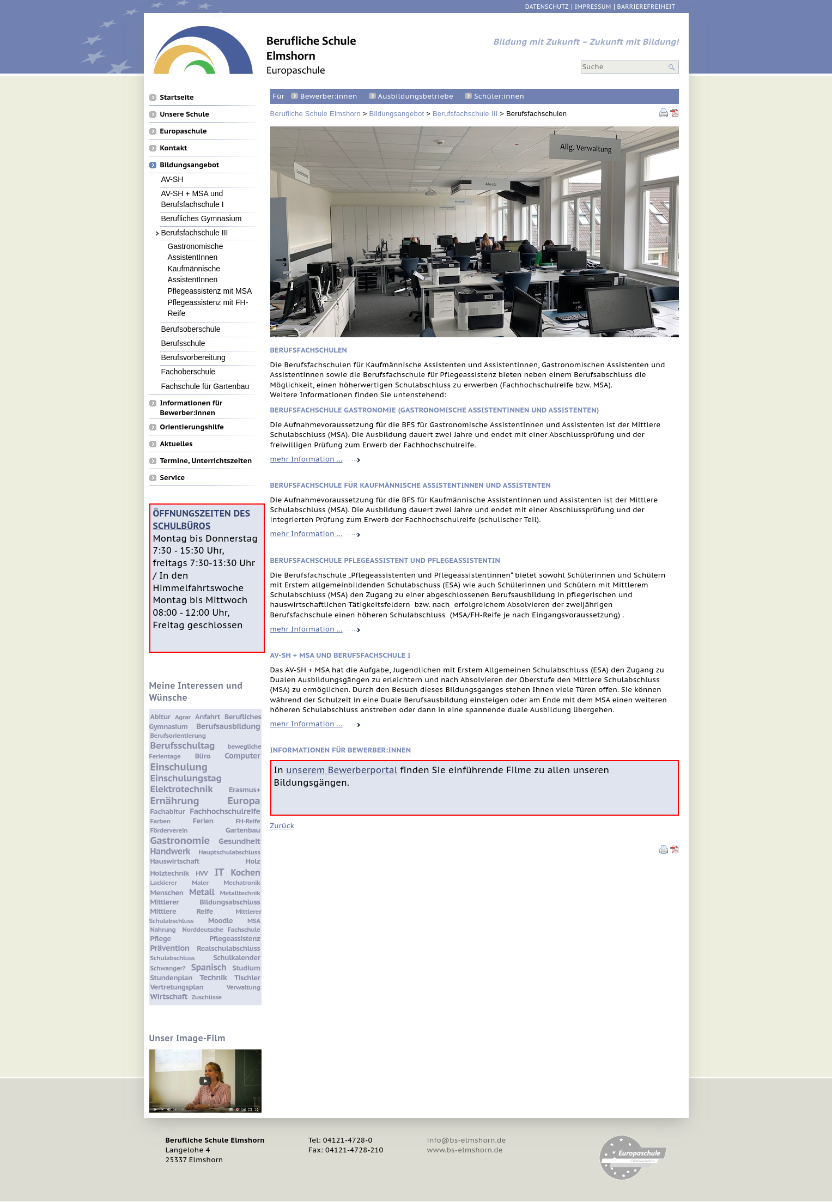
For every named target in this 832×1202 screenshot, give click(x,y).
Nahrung (163, 929)
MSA (253, 920)
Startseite (177, 97)
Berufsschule (183, 343)
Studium (246, 968)
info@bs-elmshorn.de (466, 1140)
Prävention (170, 948)
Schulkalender (236, 957)
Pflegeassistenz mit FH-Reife (208, 302)
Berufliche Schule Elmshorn (315, 114)
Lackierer (163, 882)
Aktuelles (176, 443)
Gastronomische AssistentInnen (195, 246)
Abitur (160, 716)
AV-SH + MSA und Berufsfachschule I (192, 193)
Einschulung (179, 766)
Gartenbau (243, 830)
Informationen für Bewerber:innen (191, 402)
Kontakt (173, 147)
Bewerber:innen (328, 96)
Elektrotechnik (181, 789)
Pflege (160, 938)
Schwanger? (168, 968)
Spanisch (209, 967)
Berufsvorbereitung (193, 357)
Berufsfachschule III (465, 114)
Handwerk (170, 851)
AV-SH (172, 179)
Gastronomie (180, 840)
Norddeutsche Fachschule (221, 929)
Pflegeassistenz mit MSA (210, 291)
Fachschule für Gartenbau (205, 386)
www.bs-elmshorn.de (465, 1150)
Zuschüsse (206, 997)
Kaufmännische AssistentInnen (194, 268)
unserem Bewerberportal (342, 769)
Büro (202, 756)
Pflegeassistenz (234, 938)
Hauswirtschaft (174, 861)
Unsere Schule (184, 114)
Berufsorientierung (178, 735)
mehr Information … (315, 459)
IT (219, 871)
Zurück (282, 825)
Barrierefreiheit (646, 7)
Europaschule (183, 130)
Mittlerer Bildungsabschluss (205, 902)
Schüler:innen (499, 96)
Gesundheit (239, 841)
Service (172, 477)
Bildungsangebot (396, 114)
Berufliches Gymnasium (201, 218)
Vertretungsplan (177, 987)
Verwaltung (243, 987)
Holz (253, 861)
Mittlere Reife (181, 911)
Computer (242, 755)
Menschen (167, 892)
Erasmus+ (244, 789)
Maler (200, 882)
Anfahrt (207, 716)
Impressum (593, 7)
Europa (243, 800)
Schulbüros (182, 525)
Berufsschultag (182, 745)
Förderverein (169, 830)
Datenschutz (547, 7)
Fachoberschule (188, 371)
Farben (160, 821)
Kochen (245, 872)
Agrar (183, 717)
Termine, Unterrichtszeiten (206, 460)
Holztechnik (169, 873)
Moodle (220, 920)
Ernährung (174, 800)
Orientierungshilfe (192, 426)
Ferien (203, 820)
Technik (213, 977)
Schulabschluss (172, 958)
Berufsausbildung (228, 726)
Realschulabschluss (228, 948)
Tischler (247, 977)
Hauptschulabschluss (229, 852)
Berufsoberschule (191, 329)
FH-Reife (248, 821)
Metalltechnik (240, 893)
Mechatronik (241, 882)
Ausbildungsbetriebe (415, 96)
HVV (202, 873)
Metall (201, 892)
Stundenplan (171, 977)
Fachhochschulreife (225, 811)
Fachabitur (167, 811)
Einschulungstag (186, 778)
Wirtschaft (169, 996)
